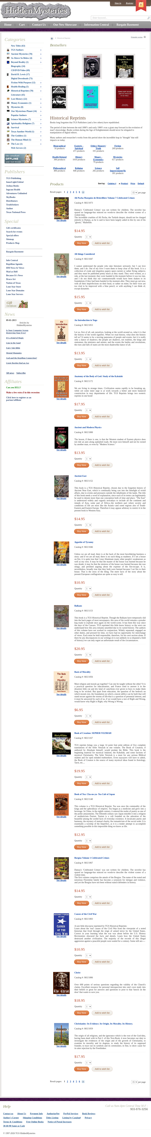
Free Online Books (35, 1122)
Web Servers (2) (18, 148)
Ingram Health (13, 189)
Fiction (118, 146)
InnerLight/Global (14, 182)
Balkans (78, 606)
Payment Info (36, 1113)
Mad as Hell (11, 271)
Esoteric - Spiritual (78, 147)
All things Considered (84, 254)
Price (133, 183)
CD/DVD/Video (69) (20, 70)
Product (124, 183)
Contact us (8, 1113)
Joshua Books (12, 186)
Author (9, 208)
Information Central (96, 24)
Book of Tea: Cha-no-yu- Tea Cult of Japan (94, 794)
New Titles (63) (18, 46)
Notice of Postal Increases (60, 1122)
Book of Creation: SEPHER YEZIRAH (92, 733)
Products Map (13, 243)
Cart (22, 24)
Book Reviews (88, 1113)
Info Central (12, 260)
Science (98, 168)
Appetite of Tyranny (83, 542)
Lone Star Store (13, 287)
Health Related (59, 157)
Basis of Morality (82, 672)
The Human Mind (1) (19, 140)
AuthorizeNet (53, 1113)
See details (61, 220)
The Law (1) (14, 144)
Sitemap (10, 239)
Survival (13, 127)
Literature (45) (18, 95)
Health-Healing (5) (18, 87)
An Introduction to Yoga (85, 320)
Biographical (59, 146)
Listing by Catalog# (71, 1118)
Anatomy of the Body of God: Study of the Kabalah (98, 376)
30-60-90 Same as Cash (14, 1126)
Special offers (12, 235)
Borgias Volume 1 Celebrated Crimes (91, 858)
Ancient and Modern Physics (87, 427)
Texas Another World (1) (20, 131)
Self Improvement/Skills (119, 169)
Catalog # (112, 183)
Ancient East (80, 476)
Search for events (14, 232)
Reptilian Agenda (14, 264)
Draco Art (11, 279)
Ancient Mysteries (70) (19, 54)
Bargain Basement (14, 252)
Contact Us (39, 24)
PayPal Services (70, 1113)
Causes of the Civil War (85, 914)
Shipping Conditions (32, 1118)
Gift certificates (13, 228)
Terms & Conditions (12, 1122)
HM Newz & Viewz (15, 268)
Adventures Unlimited (16, 193)
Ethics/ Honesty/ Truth (98, 147)
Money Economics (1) (19, 103)
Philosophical (59, 168)
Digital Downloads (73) (22, 78)
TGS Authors (15, 50)
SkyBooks (10, 197)
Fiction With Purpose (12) (23, 82)
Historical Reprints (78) (20, 91)
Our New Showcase (65, 24)
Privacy (88, 1118)
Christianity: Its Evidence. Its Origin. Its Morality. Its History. (103, 1024)
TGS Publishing (13, 178)
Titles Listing (52, 1118)
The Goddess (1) (16, 136)
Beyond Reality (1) (17, 62)
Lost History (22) (17, 99)
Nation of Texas (13, 283)
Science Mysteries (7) (19, 119)
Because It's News (14, 275)
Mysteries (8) (15, 107)
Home (7, 24)
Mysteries (117, 157)
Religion (79, 168)
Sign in (118, 3)
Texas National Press (16, 212)
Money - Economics (98, 158)
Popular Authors (19, 115)
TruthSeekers (12, 205)
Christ (77, 972)
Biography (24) (18, 66)
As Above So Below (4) (19, 58)
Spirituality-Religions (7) (20, 123)
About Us (21, 1113)
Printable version (137, 37)
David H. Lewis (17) (18, 74)
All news (10, 373)
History (78, 157)
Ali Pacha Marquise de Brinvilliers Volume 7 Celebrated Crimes (104, 198)
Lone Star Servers (14, 294)
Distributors (12, 201)
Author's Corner (11, 1118)
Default (141, 183)
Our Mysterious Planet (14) (22, 111)
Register (129, 3)
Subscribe (21, 373)
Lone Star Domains (15, 290)
